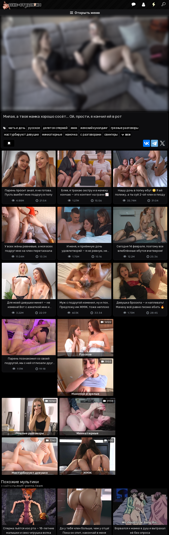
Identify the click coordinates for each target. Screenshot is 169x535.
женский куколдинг (94, 128)
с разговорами (90, 134)
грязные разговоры (124, 128)
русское (34, 128)
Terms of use (23, 514)
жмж (74, 128)
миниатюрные (52, 134)
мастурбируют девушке (21, 134)
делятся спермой (55, 128)
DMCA (8, 514)
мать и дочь (17, 128)
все (125, 134)
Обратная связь (47, 514)
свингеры (111, 134)
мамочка (71, 134)
